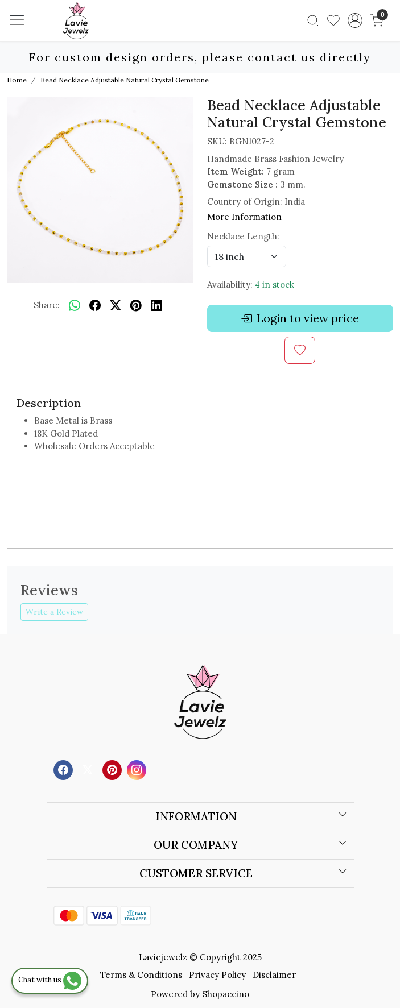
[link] (312, 20)
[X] (89, 769)
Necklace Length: (243, 236)
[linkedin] (156, 305)
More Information (244, 216)
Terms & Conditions (141, 974)
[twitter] (115, 305)
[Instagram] (138, 769)
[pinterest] (136, 305)
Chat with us (49, 980)
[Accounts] (355, 20)
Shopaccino (225, 994)
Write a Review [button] (54, 612)
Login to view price (300, 318)
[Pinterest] (113, 769)
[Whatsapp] (74, 305)
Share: (47, 305)
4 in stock (274, 284)
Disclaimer (274, 974)
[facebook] (95, 305)
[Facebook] (64, 769)
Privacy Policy (217, 974)
